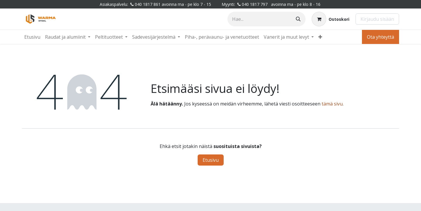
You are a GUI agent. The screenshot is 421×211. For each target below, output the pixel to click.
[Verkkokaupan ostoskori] (330, 19)
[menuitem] (32, 37)
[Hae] (298, 19)
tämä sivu (332, 104)
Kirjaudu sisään (377, 19)
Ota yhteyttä (380, 37)
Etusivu (211, 160)
